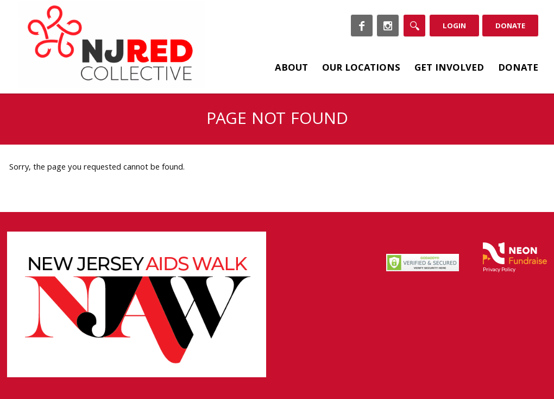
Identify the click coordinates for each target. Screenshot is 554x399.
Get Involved (449, 69)
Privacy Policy (499, 269)
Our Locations (361, 69)
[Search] (414, 25)
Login (454, 27)
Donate (510, 27)
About (291, 69)
